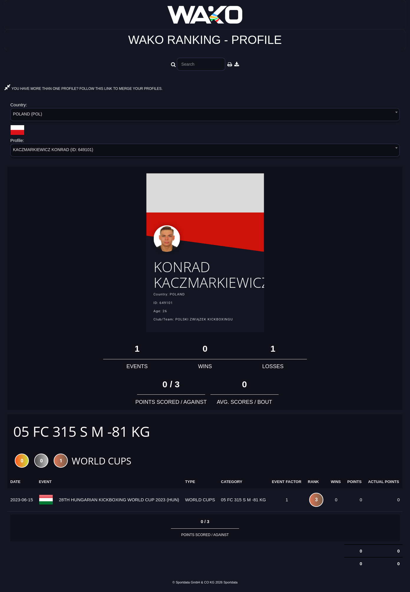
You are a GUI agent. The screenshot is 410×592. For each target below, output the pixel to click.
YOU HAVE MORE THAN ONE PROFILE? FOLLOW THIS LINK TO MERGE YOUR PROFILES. (83, 89)
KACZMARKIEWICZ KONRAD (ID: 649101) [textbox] (53, 149)
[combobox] (205, 115)
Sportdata (230, 582)
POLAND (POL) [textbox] (27, 114)
